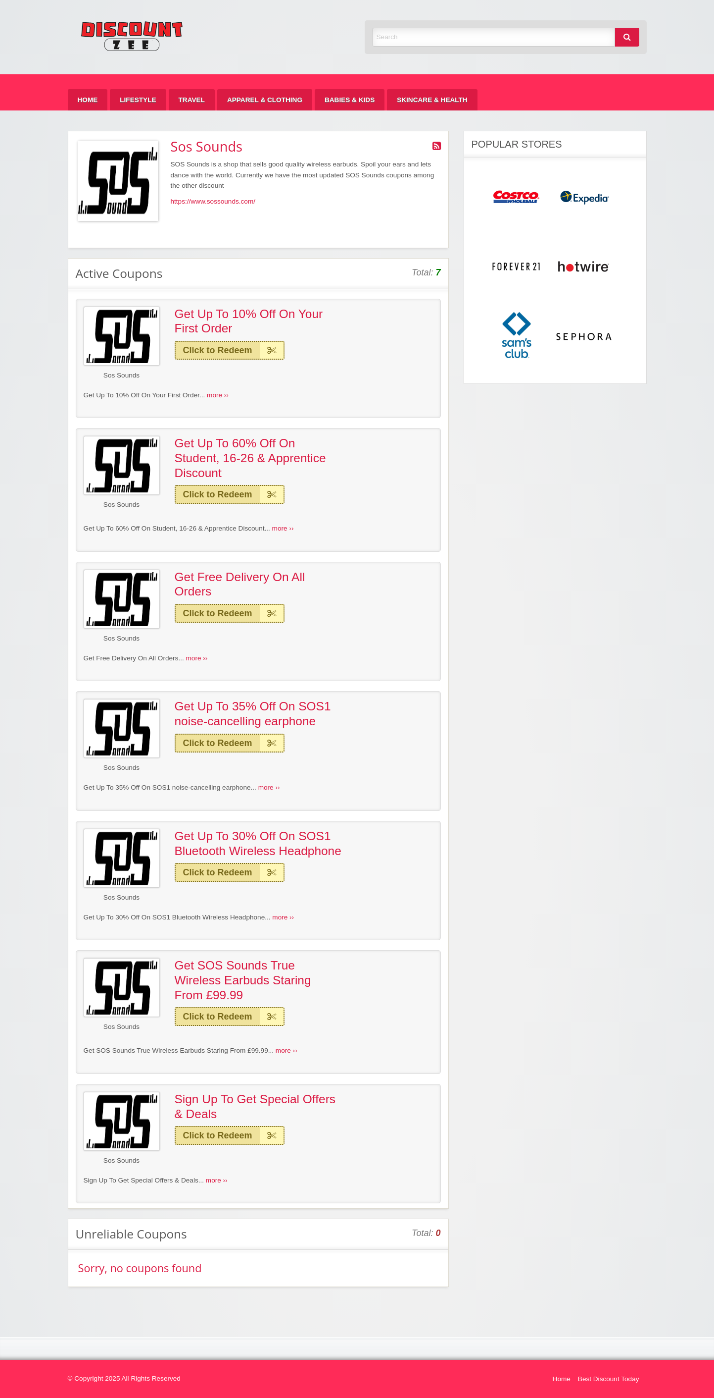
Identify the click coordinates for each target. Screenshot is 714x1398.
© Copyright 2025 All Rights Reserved (124, 1378)
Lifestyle (138, 100)
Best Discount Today (608, 1379)
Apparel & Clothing (264, 100)
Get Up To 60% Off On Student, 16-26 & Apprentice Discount (250, 457)
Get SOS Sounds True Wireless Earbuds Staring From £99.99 (243, 980)
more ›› (218, 395)
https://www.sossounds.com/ (213, 201)
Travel (192, 100)
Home (88, 100)
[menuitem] (88, 99)
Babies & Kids (350, 100)
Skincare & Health (432, 100)
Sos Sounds (121, 375)
